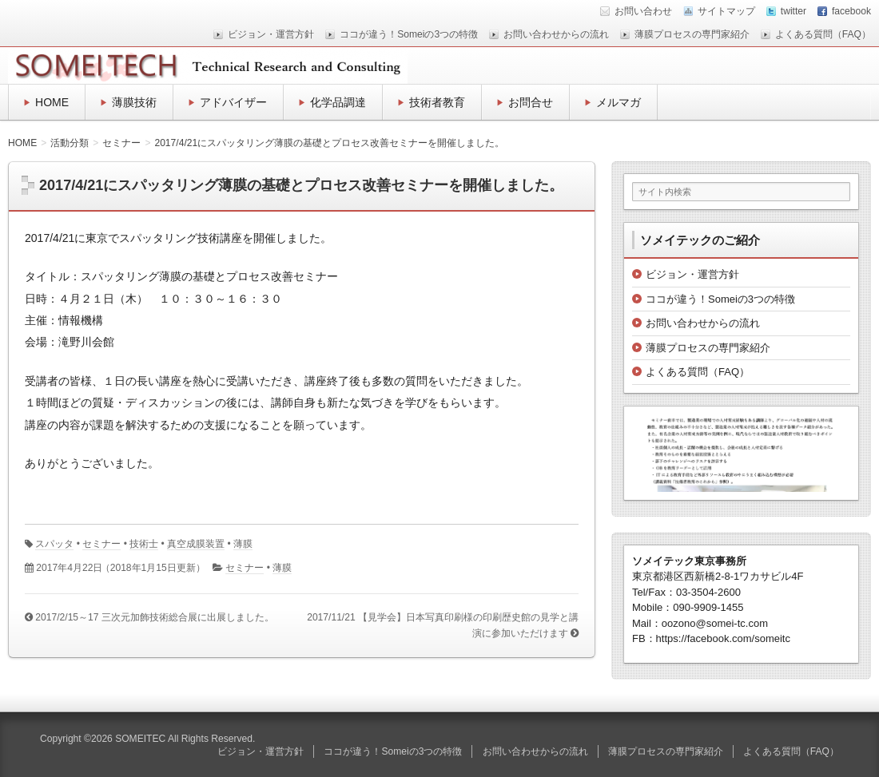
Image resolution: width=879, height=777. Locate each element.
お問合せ (530, 102)
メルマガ (618, 102)
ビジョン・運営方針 (271, 34)
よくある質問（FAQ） (823, 34)
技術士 (143, 543)
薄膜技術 (134, 102)
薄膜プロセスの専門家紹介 (692, 34)
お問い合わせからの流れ (556, 34)
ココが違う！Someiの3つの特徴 (409, 34)
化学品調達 (338, 102)
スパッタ (54, 543)
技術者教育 (437, 102)
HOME (52, 102)
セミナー (101, 543)
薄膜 (243, 543)
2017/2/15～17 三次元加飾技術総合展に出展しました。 (154, 617)
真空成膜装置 (196, 543)
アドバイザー (233, 102)
